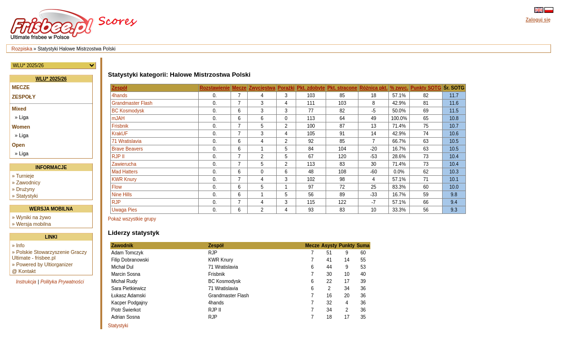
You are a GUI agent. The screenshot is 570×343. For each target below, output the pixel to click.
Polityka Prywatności (62, 281)
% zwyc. (399, 88)
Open (18, 145)
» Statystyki (25, 196)
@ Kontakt (24, 271)
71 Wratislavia (127, 141)
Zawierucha (124, 164)
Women (21, 127)
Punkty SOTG (426, 88)
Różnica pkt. (373, 88)
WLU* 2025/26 (51, 78)
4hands (119, 95)
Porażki (286, 88)
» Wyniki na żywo (31, 217)
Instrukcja (26, 281)
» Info (18, 245)
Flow (117, 187)
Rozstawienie (215, 88)
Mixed (19, 108)
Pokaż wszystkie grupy (132, 219)
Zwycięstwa (262, 88)
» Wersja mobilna (31, 224)
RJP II (118, 156)
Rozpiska (21, 48)
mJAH (118, 118)
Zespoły (24, 97)
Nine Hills (122, 194)
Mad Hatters (124, 171)
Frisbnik (120, 126)
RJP (116, 202)
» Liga (22, 117)
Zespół (119, 88)
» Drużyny (23, 189)
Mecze (20, 87)
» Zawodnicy (26, 182)
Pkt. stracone (342, 88)
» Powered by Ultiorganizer (42, 264)
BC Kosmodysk (128, 110)
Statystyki (118, 325)
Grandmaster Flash (132, 103)
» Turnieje (23, 176)
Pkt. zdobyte (311, 88)
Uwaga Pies (124, 209)
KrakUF (120, 133)
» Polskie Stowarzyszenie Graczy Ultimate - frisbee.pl (49, 255)
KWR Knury (124, 179)
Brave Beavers (127, 148)
